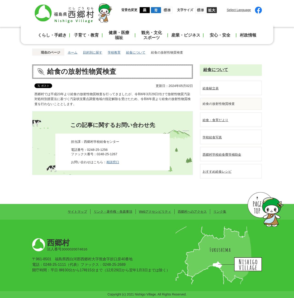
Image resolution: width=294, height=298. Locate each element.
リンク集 (219, 211)
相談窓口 (112, 162)
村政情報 (248, 35)
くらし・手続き (52, 35)
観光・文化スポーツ (151, 35)
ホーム (72, 52)
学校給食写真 (212, 137)
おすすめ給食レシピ (217, 171)
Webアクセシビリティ (155, 211)
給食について (135, 52)
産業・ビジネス (185, 35)
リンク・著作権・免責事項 (113, 211)
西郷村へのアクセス (192, 211)
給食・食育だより (215, 120)
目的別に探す (92, 52)
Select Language (239, 10)
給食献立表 (211, 88)
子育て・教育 (86, 35)
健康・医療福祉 (119, 35)
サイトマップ (77, 211)
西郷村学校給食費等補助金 (222, 154)
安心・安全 (220, 35)
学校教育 (114, 52)
